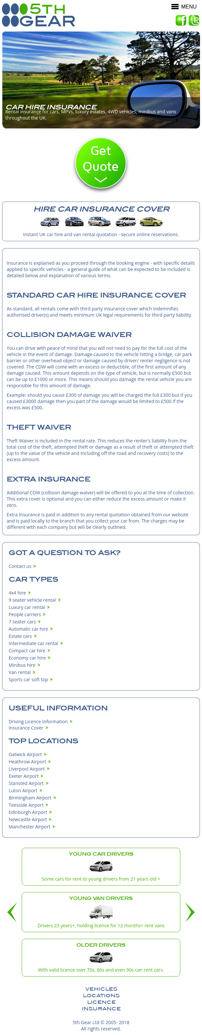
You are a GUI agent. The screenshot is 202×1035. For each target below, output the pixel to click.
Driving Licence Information (38, 721)
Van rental (20, 672)
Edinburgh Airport (28, 812)
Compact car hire (27, 650)
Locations (101, 995)
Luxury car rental (27, 607)
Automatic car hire (28, 629)
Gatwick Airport (25, 754)
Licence (101, 1002)
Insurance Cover (26, 728)
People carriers (25, 614)
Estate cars (20, 636)
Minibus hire (22, 665)
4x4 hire (17, 593)
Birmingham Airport (30, 798)
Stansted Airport (26, 783)
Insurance (101, 1008)
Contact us (20, 566)
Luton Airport (23, 790)
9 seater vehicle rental (32, 600)
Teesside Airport (26, 805)
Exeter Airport (23, 776)
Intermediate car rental (33, 643)
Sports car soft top (28, 679)
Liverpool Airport (27, 769)
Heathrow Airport (27, 761)
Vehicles (101, 989)
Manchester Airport (29, 826)
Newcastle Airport (28, 819)
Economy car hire (27, 658)
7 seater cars (22, 622)
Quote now (101, 165)
